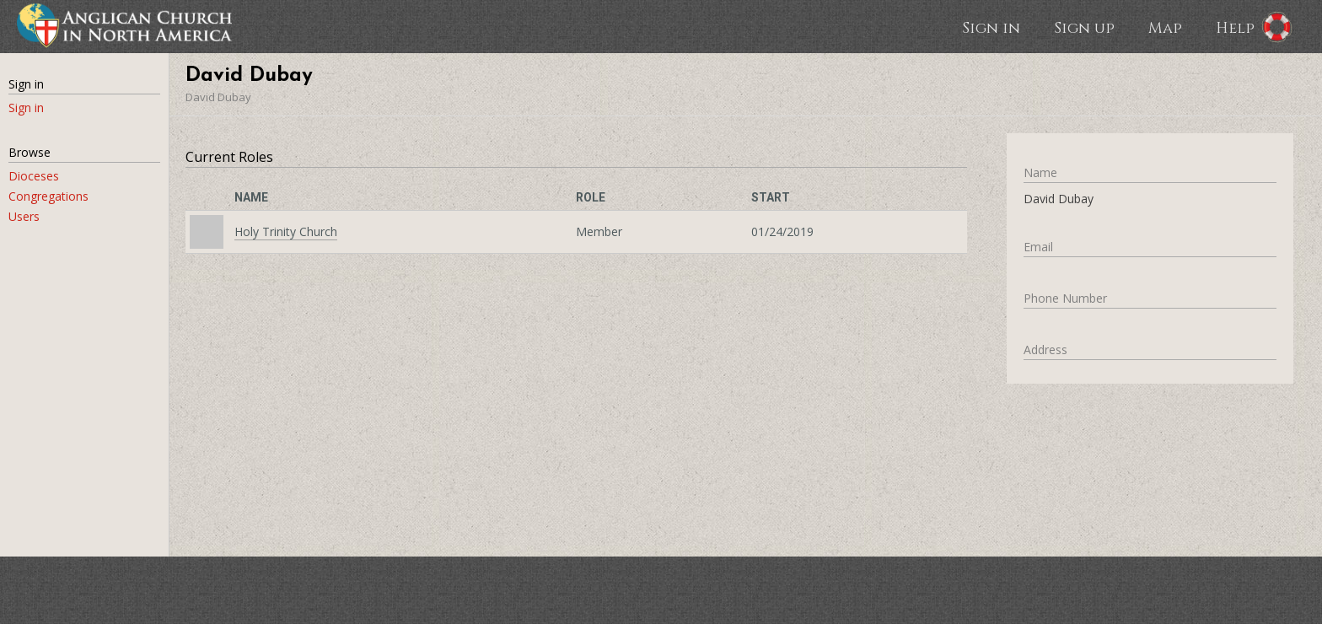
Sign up (1084, 27)
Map (1165, 27)
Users (24, 216)
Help (1235, 27)
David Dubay (218, 97)
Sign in (991, 27)
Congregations (48, 196)
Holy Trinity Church (285, 231)
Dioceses (33, 176)
